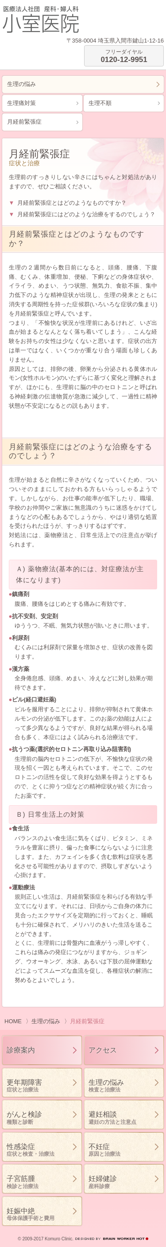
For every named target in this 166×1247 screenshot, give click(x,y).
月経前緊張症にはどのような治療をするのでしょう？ (86, 214)
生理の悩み (21, 84)
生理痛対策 (21, 103)
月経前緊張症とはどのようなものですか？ (72, 202)
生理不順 (100, 103)
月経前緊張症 (24, 121)
